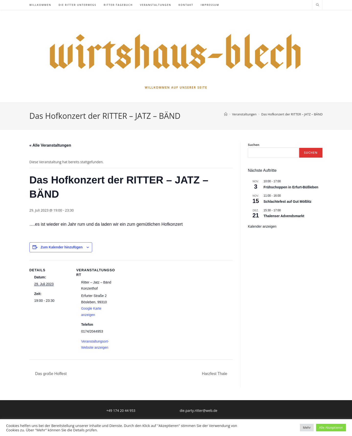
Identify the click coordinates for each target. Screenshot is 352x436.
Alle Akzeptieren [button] (331, 427)
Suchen (253, 144)
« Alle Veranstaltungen (50, 145)
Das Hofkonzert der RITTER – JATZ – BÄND (292, 114)
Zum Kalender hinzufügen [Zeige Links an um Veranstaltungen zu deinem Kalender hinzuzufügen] (62, 247)
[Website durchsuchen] (317, 5)
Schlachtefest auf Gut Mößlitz (287, 201)
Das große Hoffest (50, 374)
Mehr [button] (307, 427)
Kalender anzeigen (262, 226)
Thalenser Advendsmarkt (284, 216)
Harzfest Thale (215, 374)
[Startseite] (225, 114)
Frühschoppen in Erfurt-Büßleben (291, 187)
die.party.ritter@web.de (198, 410)
